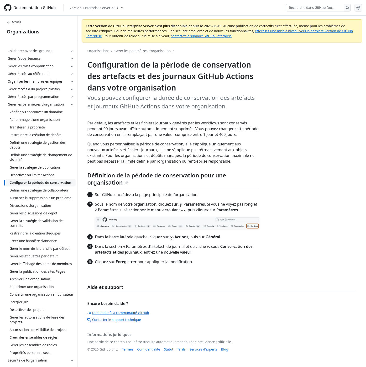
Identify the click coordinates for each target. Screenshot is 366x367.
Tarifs (181, 349)
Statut (168, 349)
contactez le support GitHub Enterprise (201, 36)
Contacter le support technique (114, 319)
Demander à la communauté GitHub (118, 312)
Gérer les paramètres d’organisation (143, 50)
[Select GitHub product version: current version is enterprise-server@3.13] (96, 7)
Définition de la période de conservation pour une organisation (156, 178)
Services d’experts (203, 349)
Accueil (14, 22)
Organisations (98, 50)
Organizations (23, 31)
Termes (127, 349)
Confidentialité (148, 349)
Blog (224, 349)
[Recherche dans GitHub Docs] (315, 7)
